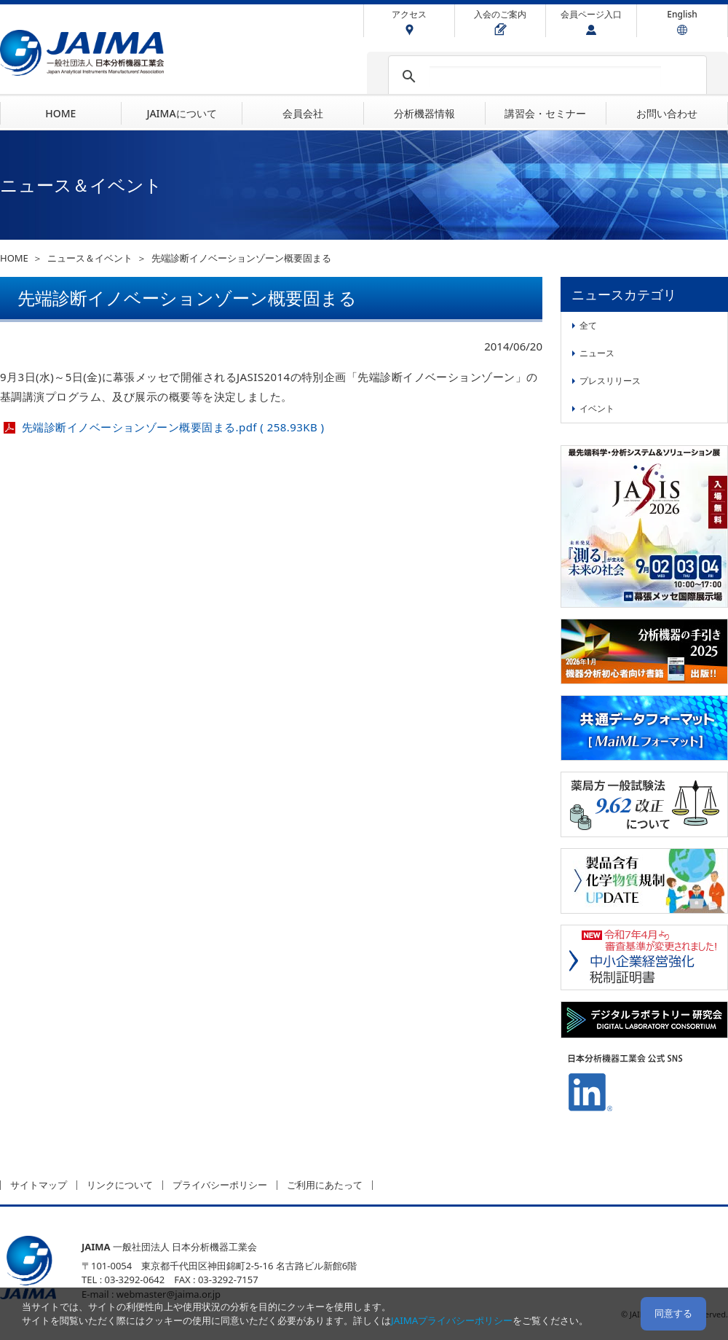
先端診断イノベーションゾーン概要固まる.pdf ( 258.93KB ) (173, 427)
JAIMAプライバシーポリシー (452, 1320)
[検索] (545, 76)
